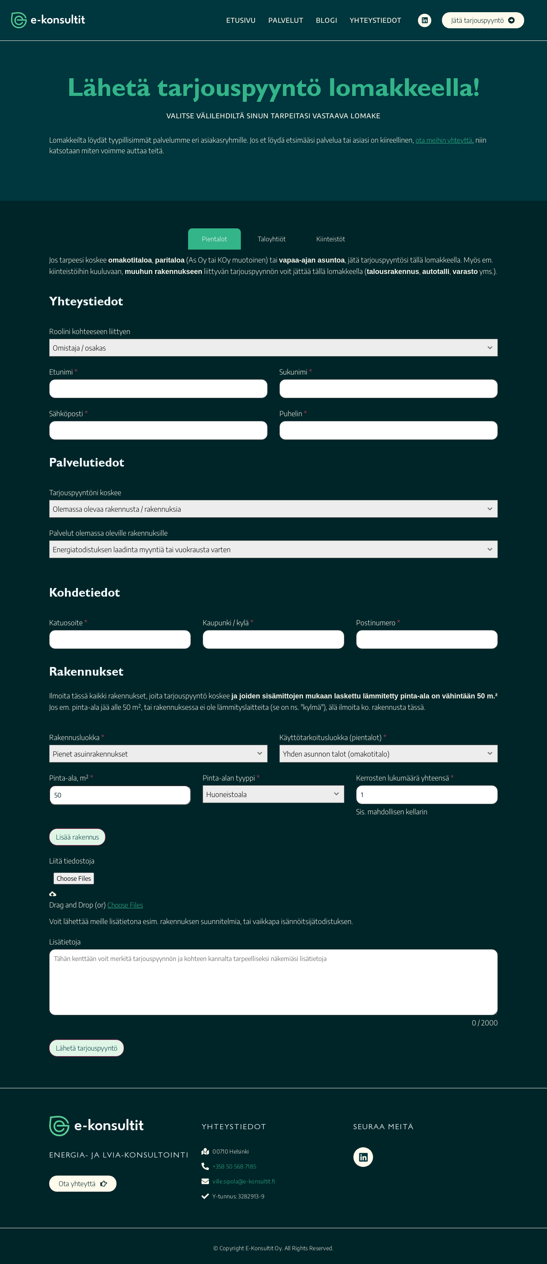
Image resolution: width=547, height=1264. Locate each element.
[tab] (214, 239)
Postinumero (378, 622)
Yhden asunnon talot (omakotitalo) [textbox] (336, 753)
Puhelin (293, 413)
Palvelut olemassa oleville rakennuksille (108, 532)
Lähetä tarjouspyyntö (86, 1048)
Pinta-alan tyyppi (231, 777)
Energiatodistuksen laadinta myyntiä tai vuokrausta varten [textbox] (142, 549)
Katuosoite (68, 622)
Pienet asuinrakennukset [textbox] (90, 753)
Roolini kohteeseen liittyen (89, 331)
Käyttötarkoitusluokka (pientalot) (332, 737)
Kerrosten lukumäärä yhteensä (405, 777)
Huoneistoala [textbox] (226, 794)
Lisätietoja (65, 941)
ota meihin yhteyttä (444, 140)
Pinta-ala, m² (71, 777)
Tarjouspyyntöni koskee (85, 492)
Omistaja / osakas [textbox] (79, 347)
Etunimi (63, 371)
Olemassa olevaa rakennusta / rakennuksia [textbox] (117, 508)
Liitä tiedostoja (71, 860)
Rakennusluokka (76, 737)
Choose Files (125, 904)
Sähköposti (68, 413)
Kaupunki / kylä (228, 622)
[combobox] (273, 347)
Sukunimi (295, 371)
